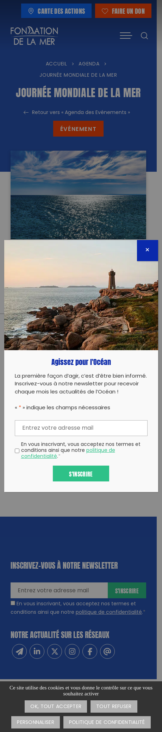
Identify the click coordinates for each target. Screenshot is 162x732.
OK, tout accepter (55, 707)
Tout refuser (113, 707)
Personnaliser (35, 723)
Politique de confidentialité (107, 723)
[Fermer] (147, 250)
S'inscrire (81, 473)
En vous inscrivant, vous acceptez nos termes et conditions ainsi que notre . (81, 451)
